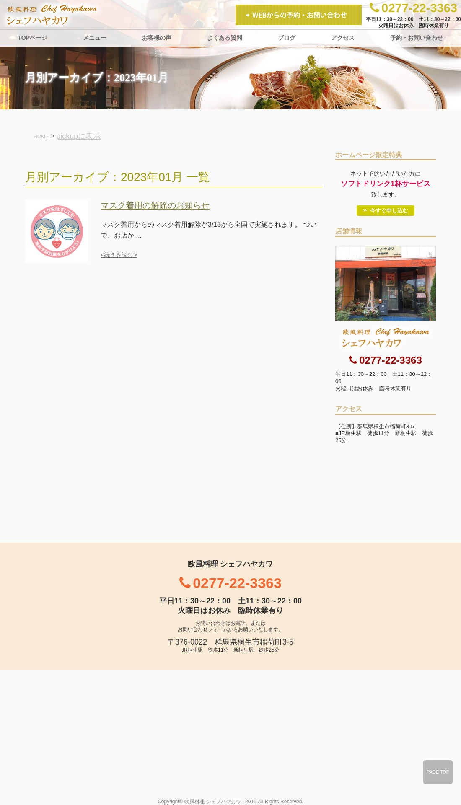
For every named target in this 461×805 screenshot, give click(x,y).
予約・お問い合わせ (416, 37)
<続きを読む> (119, 254)
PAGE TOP (438, 771)
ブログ (286, 37)
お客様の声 (156, 37)
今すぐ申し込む (389, 210)
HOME (41, 137)
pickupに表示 (78, 136)
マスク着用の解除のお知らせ (155, 205)
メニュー (94, 37)
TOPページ (33, 37)
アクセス (343, 37)
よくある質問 (224, 37)
